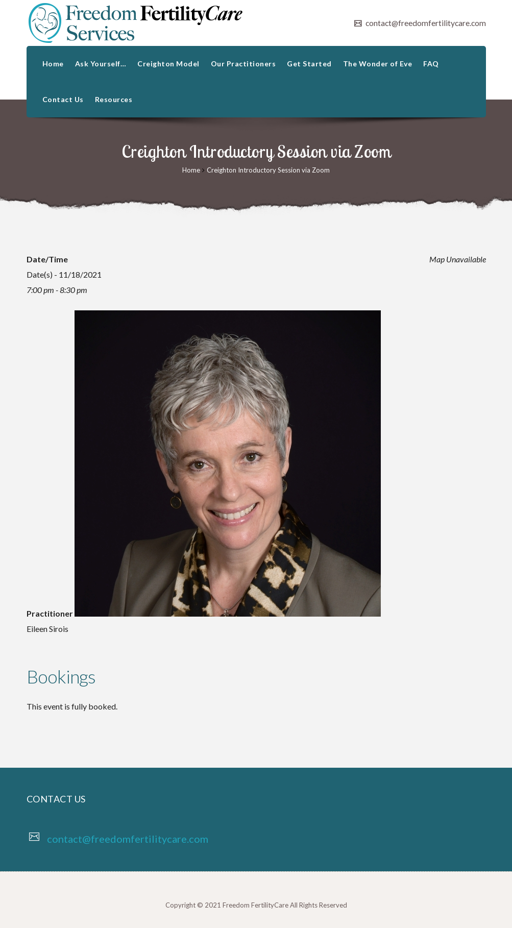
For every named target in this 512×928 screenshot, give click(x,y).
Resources (114, 99)
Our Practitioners (243, 63)
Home (53, 63)
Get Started (309, 63)
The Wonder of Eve (377, 63)
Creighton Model (168, 63)
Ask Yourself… (101, 63)
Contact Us (63, 99)
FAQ (431, 63)
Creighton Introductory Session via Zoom (268, 170)
